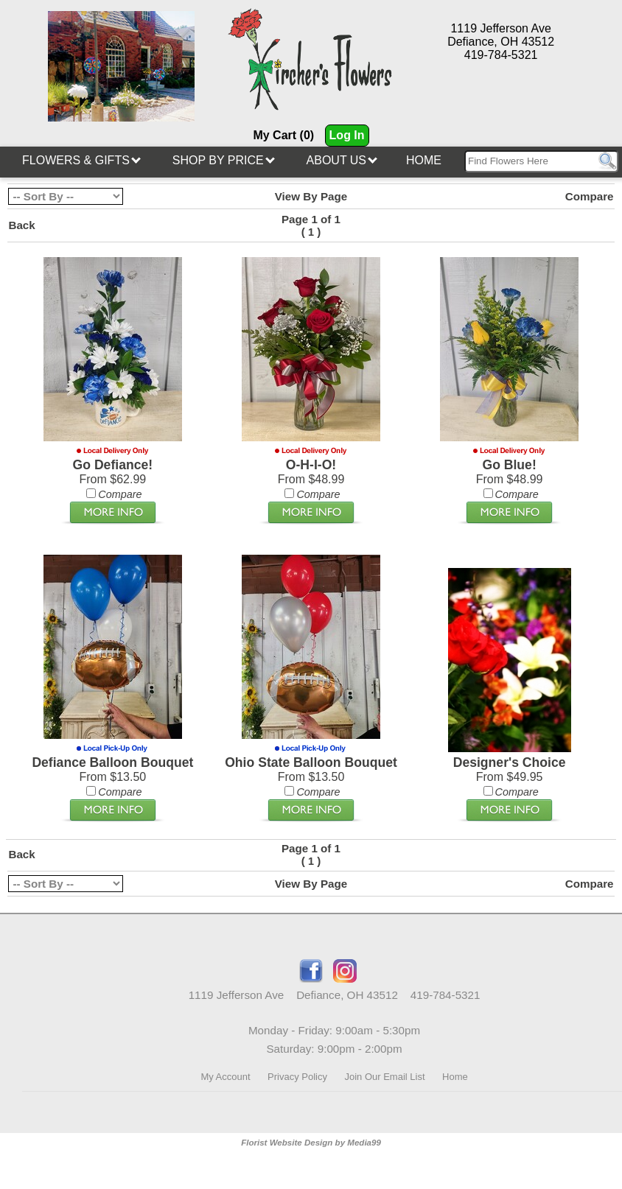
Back (21, 225)
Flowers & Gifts (81, 160)
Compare (589, 196)
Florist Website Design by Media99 (311, 1142)
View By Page (311, 196)
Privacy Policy (297, 1076)
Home (423, 160)
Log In (347, 135)
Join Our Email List (384, 1076)
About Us (342, 160)
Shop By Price (223, 160)
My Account (225, 1076)
